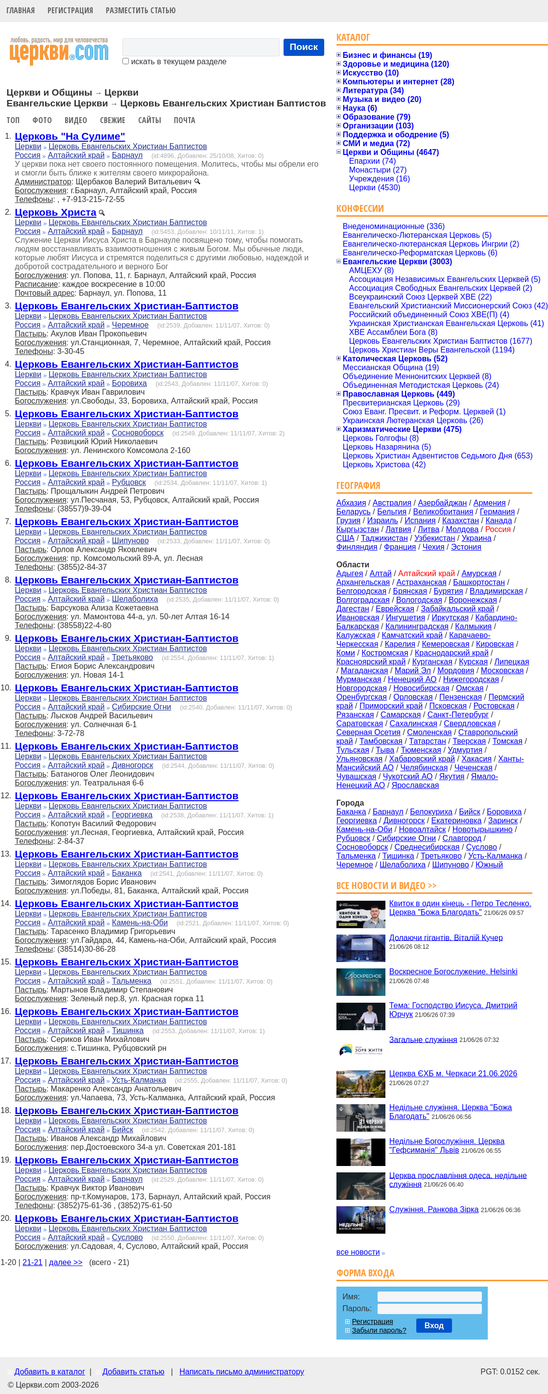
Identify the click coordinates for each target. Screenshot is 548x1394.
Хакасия (476, 759)
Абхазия (351, 503)
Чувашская (356, 776)
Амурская (479, 573)
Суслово (127, 1237)
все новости (358, 1252)
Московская (502, 670)
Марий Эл (413, 670)
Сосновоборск (138, 433)
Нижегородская (471, 679)
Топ (13, 120)
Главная (20, 10)
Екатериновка (456, 820)
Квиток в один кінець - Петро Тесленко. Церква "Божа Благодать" (460, 907)
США (345, 538)
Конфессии (360, 208)
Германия (497, 511)
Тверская (469, 741)
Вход (434, 1325)
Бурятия (448, 591)
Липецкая (511, 662)
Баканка (127, 873)
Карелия (400, 644)
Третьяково (132, 657)
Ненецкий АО (412, 679)
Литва (428, 529)
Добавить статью (133, 1372)
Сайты (149, 120)
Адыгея (349, 573)
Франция (400, 547)
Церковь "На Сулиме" (70, 136)
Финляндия (357, 547)
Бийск (122, 1129)
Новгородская (361, 688)
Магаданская (364, 670)
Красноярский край (370, 662)
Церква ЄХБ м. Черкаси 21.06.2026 (453, 1073)
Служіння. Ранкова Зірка (434, 1209)
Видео (76, 120)
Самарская (401, 714)
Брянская (410, 591)
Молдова (462, 529)
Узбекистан (434, 538)
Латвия (398, 529)
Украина (477, 538)
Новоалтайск (422, 829)
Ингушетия (405, 617)
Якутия (452, 776)
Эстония (466, 547)
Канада (498, 520)
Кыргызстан (357, 529)
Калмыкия (473, 626)
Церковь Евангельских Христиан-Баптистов (126, 305)
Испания (420, 520)
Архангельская (363, 582)
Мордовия (455, 670)
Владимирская (496, 591)
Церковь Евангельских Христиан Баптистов (127, 146)
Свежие (112, 120)
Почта (184, 120)
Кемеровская (445, 644)
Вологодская (419, 600)
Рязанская (355, 714)
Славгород (462, 838)
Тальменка (132, 981)
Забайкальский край (457, 609)
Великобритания (443, 511)
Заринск (503, 820)
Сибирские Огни (141, 707)
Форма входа (365, 1272)
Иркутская (450, 617)
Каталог (353, 37)
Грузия (348, 520)
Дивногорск (132, 765)
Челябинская (424, 767)
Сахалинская (413, 723)
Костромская (384, 653)
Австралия (392, 503)
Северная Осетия (368, 732)
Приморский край (391, 706)
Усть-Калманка (139, 1080)
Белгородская (361, 591)
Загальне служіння (423, 1039)
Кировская (495, 644)
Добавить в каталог (49, 1372)
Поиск (304, 47)
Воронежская (473, 600)
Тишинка (128, 1030)
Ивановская (358, 617)
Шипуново (130, 540)
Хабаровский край (422, 759)
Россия (27, 155)
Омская (469, 688)
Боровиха (129, 383)
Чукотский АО (408, 776)
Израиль (382, 520)
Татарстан (427, 741)
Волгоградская (363, 600)
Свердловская (470, 723)
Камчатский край (412, 635)
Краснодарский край (452, 653)
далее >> (66, 1262)
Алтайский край (76, 155)
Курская (473, 662)
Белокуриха (431, 812)
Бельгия (391, 511)
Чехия (434, 547)
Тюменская (421, 750)
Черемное (130, 325)
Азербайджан (442, 503)
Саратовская (359, 723)
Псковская (448, 706)
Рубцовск (129, 482)
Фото (42, 120)
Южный (489, 865)
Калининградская (417, 626)
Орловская (412, 697)
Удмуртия (465, 750)
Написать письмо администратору (241, 1372)
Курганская (432, 662)
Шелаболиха (135, 599)
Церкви (28, 146)
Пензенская (460, 697)
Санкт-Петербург (458, 714)
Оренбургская (361, 697)
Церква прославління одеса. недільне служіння (458, 1179)
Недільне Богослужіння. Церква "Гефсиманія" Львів (446, 1145)
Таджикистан (384, 538)
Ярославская (415, 785)
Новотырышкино (483, 829)
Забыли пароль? (379, 1330)
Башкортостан (479, 582)
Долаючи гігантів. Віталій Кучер (446, 937)
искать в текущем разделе (174, 61)
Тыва (385, 750)
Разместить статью (141, 10)
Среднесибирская (427, 847)
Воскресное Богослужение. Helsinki (453, 971)
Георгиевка (132, 815)
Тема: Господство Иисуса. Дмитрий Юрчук (453, 1009)
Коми (345, 653)
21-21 (33, 1262)
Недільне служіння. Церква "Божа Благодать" (450, 1111)
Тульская (352, 750)
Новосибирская (421, 688)
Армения (490, 503)
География (358, 485)
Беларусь (353, 511)
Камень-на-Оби (140, 922)
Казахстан (460, 520)
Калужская (355, 635)
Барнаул (127, 155)
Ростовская (494, 706)
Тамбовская (381, 741)
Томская (508, 741)
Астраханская (422, 582)
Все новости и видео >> (386, 885)
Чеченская (473, 767)
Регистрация (70, 10)
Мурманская (358, 679)
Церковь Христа (55, 212)
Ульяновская (359, 759)
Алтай (381, 573)
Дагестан (352, 609)
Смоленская (429, 732)
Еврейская (395, 609)
